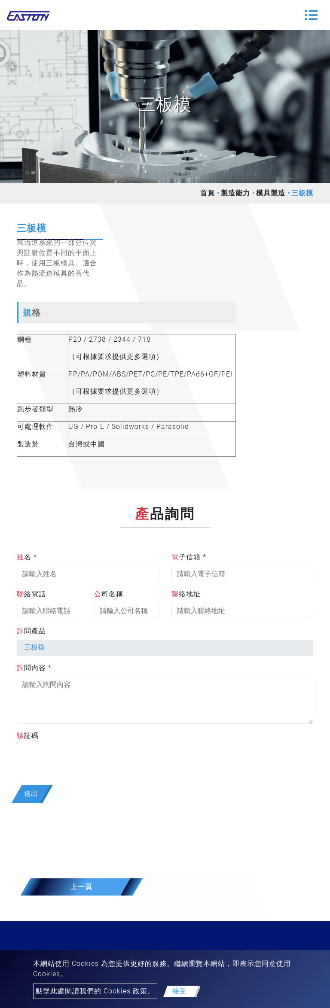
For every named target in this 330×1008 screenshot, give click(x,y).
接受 (179, 991)
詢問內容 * (34, 668)
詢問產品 (31, 631)
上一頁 (81, 887)
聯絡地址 (186, 594)
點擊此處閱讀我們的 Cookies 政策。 (95, 991)
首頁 (207, 193)
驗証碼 (28, 736)
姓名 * (27, 557)
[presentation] (82, 761)
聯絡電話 (31, 594)
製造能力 (235, 193)
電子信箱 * (188, 557)
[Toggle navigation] (311, 15)
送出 (31, 793)
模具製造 (270, 193)
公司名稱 (108, 594)
